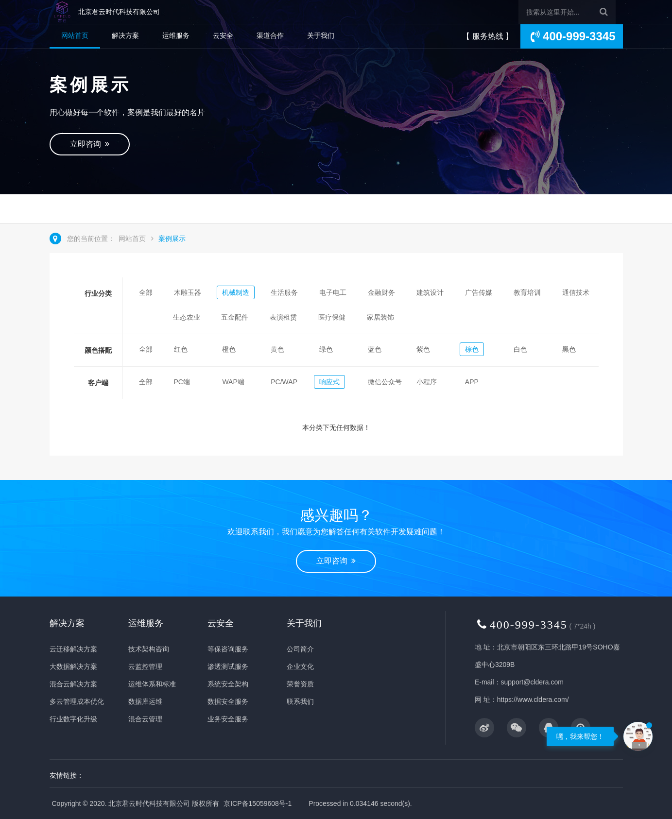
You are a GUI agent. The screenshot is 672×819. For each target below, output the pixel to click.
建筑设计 (430, 292)
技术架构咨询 (148, 649)
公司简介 (300, 649)
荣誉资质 (300, 684)
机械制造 (235, 292)
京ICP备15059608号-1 (258, 803)
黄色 (277, 349)
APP (472, 382)
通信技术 (575, 292)
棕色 (472, 349)
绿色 (326, 349)
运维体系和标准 (152, 684)
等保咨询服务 (227, 649)
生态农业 (186, 317)
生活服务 (284, 292)
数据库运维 (145, 701)
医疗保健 (331, 317)
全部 (146, 292)
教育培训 (527, 292)
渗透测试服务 (227, 666)
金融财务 (381, 292)
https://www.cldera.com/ (533, 699)
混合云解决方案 (73, 684)
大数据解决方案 (73, 666)
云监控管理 (145, 666)
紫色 (423, 349)
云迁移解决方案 (73, 649)
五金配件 (234, 317)
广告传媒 (478, 292)
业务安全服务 (227, 719)
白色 (520, 349)
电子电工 (332, 292)
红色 (181, 349)
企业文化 (300, 666)
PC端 (182, 382)
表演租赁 (283, 317)
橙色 (229, 349)
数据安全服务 (227, 701)
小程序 (426, 382)
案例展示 (172, 238)
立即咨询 (90, 144)
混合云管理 (145, 719)
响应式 (329, 382)
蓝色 (374, 349)
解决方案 (125, 35)
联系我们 (300, 701)
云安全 (223, 35)
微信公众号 (385, 382)
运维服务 (176, 35)
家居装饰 (380, 317)
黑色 (569, 349)
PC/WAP (284, 382)
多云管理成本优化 (77, 701)
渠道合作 (270, 35)
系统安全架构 (227, 684)
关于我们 (320, 35)
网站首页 (74, 35)
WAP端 (233, 382)
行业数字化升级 (73, 719)
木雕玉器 (187, 292)
